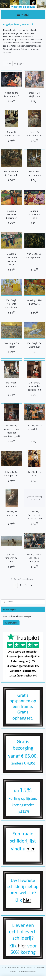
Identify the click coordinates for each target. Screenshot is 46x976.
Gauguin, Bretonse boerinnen (11, 214)
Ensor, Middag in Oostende (11, 173)
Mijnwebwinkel (31, 971)
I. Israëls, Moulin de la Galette (34, 427)
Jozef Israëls (31, 45)
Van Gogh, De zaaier (12, 345)
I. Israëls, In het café (34, 473)
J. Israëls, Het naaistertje (11, 513)
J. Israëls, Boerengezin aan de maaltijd (34, 515)
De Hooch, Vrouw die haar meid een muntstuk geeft (11, 431)
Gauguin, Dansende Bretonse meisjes (11, 259)
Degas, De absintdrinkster (11, 134)
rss (34, 967)
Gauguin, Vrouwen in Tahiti (34, 214)
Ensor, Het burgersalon (34, 173)
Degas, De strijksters (34, 94)
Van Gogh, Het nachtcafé (34, 302)
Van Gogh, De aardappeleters (34, 255)
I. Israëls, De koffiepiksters (11, 473)
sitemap (29, 967)
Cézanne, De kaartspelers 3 (11, 94)
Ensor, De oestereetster (34, 134)
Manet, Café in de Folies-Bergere (34, 558)
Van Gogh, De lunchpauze (34, 345)
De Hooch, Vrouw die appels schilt (34, 386)
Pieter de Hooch (17, 45)
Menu (23, 15)
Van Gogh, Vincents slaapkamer (11, 304)
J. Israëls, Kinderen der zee (11, 558)
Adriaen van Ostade (18, 49)
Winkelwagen (11, 622)
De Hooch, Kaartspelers (11, 384)
